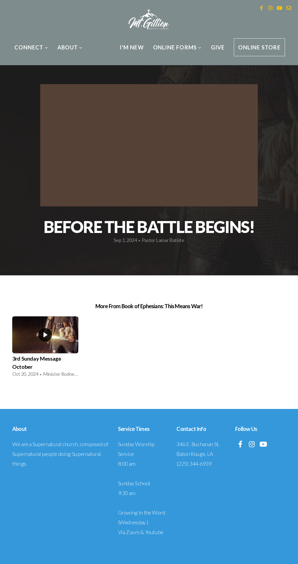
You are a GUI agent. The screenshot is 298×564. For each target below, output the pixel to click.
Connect (31, 47)
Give (218, 47)
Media (101, 47)
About (69, 47)
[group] (45, 348)
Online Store (259, 47)
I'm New (132, 47)
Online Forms (177, 47)
